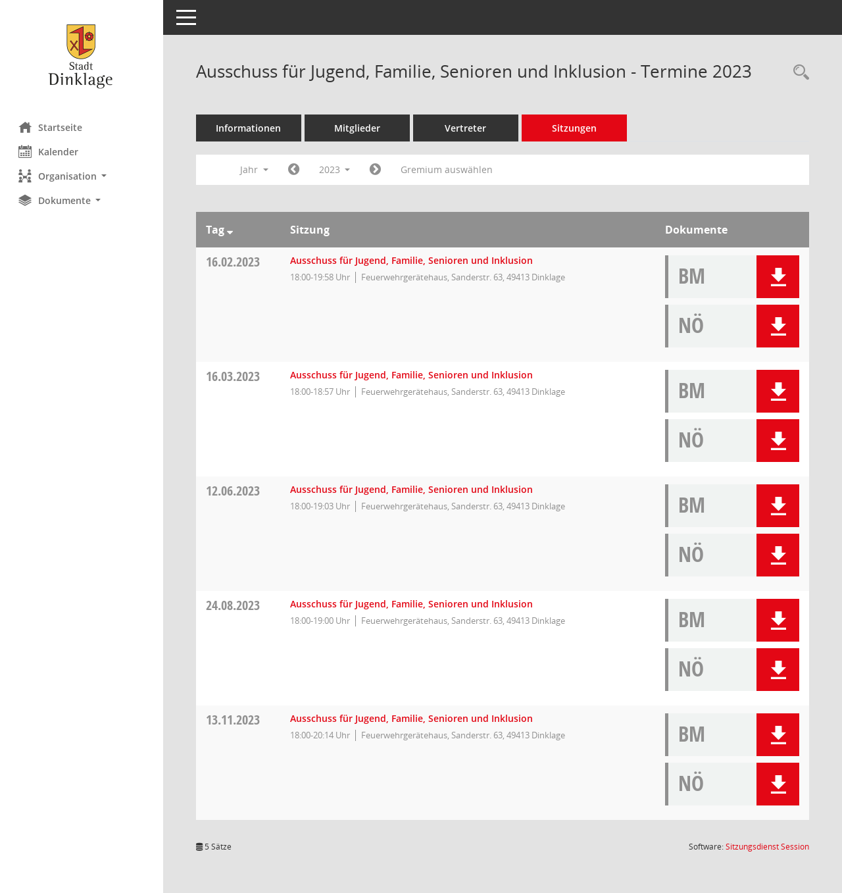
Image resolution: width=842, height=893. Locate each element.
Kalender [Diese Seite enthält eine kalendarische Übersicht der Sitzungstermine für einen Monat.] (50, 151)
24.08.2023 (234, 605)
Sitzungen (575, 128)
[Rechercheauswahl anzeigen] (798, 73)
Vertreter (467, 128)
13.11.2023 (234, 719)
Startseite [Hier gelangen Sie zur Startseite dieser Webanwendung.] (52, 127)
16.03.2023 (234, 376)
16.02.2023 (234, 261)
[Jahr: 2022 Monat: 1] (295, 170)
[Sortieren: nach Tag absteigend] (231, 229)
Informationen (250, 128)
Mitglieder (358, 128)
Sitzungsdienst (767, 846)
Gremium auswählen (449, 169)
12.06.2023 (234, 490)
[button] (82, 176)
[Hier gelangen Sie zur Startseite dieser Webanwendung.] (82, 56)
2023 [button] (336, 169)
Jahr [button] (255, 169)
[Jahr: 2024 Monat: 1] (377, 170)
